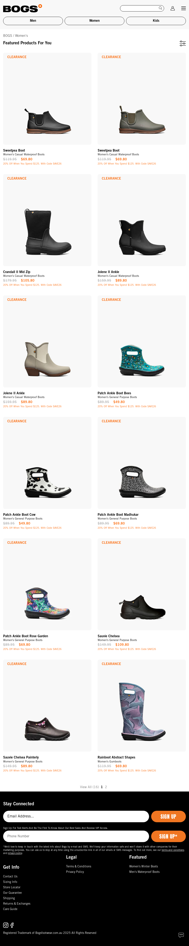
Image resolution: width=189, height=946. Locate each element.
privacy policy (15, 853)
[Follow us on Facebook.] (12, 925)
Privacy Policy (75, 872)
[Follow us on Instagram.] (6, 925)
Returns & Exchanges (16, 904)
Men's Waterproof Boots (144, 872)
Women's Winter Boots (143, 866)
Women (94, 21)
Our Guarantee (12, 893)
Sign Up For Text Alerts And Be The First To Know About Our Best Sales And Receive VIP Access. (55, 828)
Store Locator (11, 887)
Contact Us (10, 876)
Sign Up (168, 816)
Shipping (9, 898)
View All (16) (89, 787)
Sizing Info (10, 882)
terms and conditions (173, 850)
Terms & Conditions (78, 866)
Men (33, 21)
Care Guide (10, 909)
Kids (156, 21)
